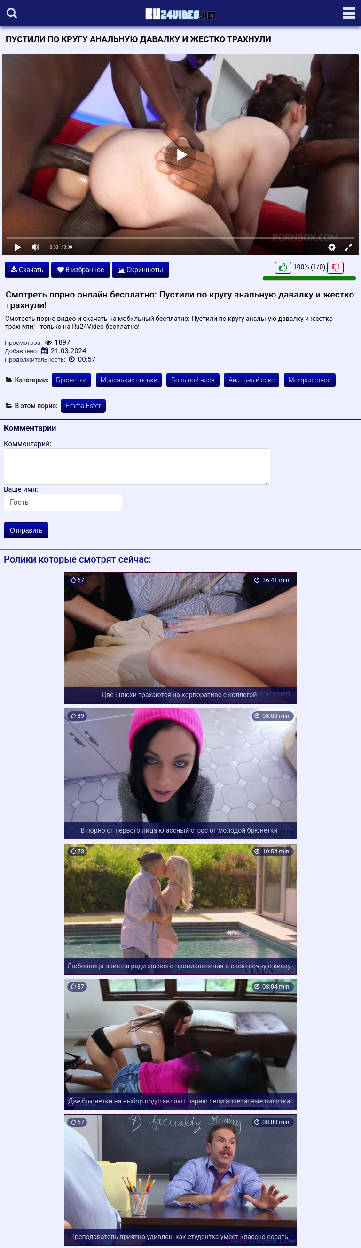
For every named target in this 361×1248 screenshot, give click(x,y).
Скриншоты (140, 270)
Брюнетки (71, 380)
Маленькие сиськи (129, 380)
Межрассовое (310, 380)
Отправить (26, 530)
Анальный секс (251, 380)
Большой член (193, 380)
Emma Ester (83, 406)
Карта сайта (20, 1229)
